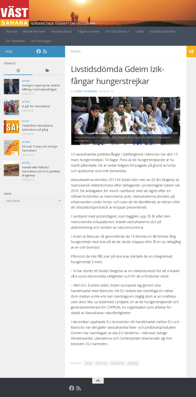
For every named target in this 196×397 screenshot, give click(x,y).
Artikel (26, 81)
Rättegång (133, 363)
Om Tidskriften (15, 41)
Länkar (139, 31)
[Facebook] (38, 51)
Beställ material (61, 31)
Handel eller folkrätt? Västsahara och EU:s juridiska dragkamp (41, 171)
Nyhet (76, 51)
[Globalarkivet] (51, 51)
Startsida (12, 31)
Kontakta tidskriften (162, 31)
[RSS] (44, 51)
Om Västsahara (115, 31)
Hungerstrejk (117, 363)
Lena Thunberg (86, 91)
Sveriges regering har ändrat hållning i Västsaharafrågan (41, 87)
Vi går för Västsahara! (36, 106)
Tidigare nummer (88, 31)
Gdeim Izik (101, 363)
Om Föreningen (40, 41)
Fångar (88, 363)
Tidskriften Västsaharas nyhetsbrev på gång (37, 127)
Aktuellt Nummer (34, 31)
